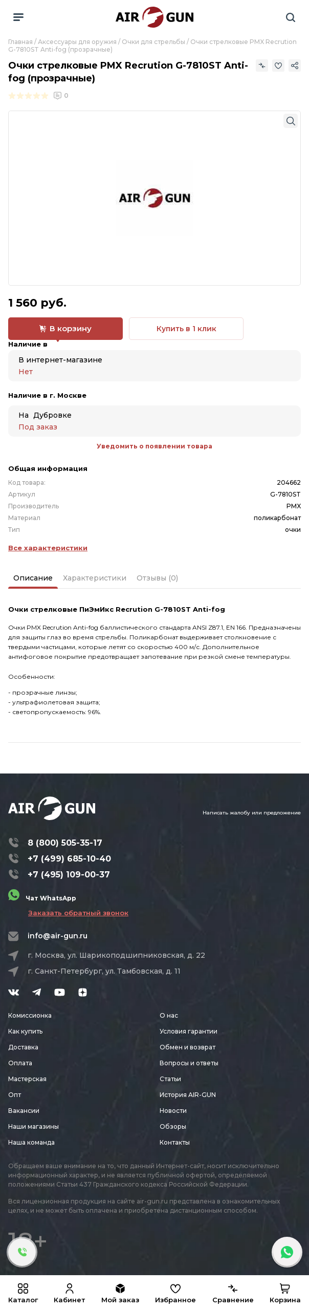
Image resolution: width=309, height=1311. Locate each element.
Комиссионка (30, 1015)
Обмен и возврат (187, 1047)
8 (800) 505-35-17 (65, 843)
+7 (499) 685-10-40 (69, 859)
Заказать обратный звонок (78, 913)
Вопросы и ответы (189, 1063)
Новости (173, 1110)
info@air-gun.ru (57, 935)
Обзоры (173, 1126)
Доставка (23, 1047)
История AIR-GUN (188, 1095)
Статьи (170, 1079)
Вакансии (23, 1110)
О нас (169, 1015)
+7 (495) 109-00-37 (69, 874)
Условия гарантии (188, 1031)
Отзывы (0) (157, 578)
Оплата (20, 1063)
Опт (14, 1095)
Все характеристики (47, 548)
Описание (33, 578)
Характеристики (94, 578)
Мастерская (27, 1079)
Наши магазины (33, 1126)
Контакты (175, 1142)
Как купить (25, 1031)
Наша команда (31, 1142)
